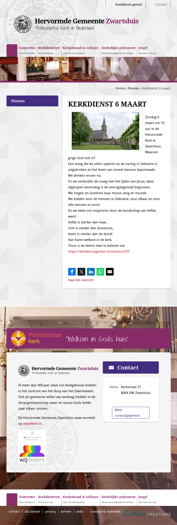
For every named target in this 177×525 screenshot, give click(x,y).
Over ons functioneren (81, 49)
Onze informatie (27, 49)
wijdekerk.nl (32, 423)
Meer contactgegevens (127, 412)
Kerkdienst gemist (128, 4)
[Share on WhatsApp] (100, 272)
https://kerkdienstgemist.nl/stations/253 (99, 251)
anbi (79, 511)
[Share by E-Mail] (110, 272)
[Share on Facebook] (72, 272)
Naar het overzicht (81, 280)
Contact (161, 4)
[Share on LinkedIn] (91, 272)
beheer (66, 511)
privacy (50, 511)
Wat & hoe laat (49, 49)
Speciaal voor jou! (148, 49)
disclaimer (32, 511)
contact (14, 511)
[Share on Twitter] (81, 272)
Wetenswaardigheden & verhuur (118, 49)
